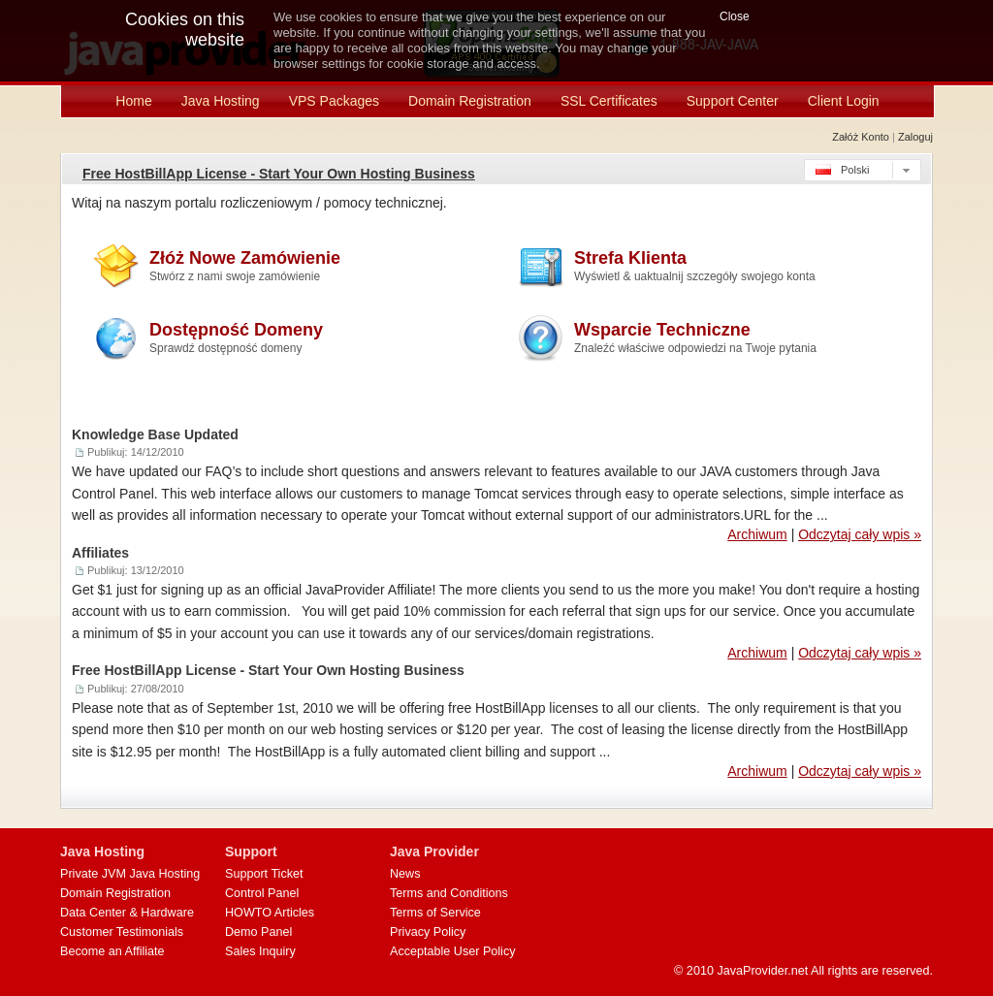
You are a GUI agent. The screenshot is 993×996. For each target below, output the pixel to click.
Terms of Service (435, 912)
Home (133, 101)
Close (735, 16)
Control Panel (262, 893)
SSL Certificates (609, 101)
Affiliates (100, 553)
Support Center (733, 101)
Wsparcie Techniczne (695, 337)
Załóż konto (860, 137)
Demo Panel (258, 932)
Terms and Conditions (449, 893)
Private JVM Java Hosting (130, 874)
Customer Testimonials (121, 932)
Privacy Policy (427, 932)
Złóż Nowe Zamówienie (244, 265)
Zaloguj (915, 137)
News (405, 874)
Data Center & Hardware (127, 912)
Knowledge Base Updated (155, 434)
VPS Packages (334, 101)
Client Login (844, 101)
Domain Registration (469, 101)
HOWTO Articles (269, 912)
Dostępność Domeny (236, 337)
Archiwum (756, 534)
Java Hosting (220, 101)
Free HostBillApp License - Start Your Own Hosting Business (278, 173)
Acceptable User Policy (453, 951)
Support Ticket (264, 874)
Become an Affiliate (112, 951)
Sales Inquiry (260, 951)
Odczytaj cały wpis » (859, 534)
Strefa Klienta (695, 265)
